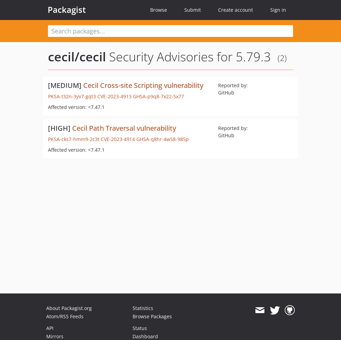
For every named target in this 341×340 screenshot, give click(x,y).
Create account (235, 10)
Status (140, 328)
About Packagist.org (69, 308)
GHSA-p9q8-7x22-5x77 (158, 96)
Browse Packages (152, 316)
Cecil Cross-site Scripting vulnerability (143, 85)
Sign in (278, 10)
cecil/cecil (77, 56)
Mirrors (55, 336)
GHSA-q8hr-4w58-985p (162, 139)
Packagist (67, 9)
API (49, 328)
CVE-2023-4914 (118, 139)
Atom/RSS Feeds (65, 316)
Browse (158, 10)
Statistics (143, 308)
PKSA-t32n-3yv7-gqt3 (72, 96)
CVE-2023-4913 (114, 96)
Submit (192, 10)
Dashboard (145, 336)
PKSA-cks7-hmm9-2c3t (73, 139)
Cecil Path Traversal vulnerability (124, 128)
